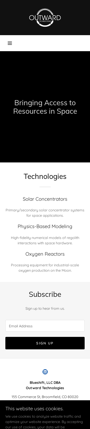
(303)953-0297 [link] (45, 405)
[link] (45, 17)
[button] (9, 43)
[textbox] (45, 326)
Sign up (45, 343)
